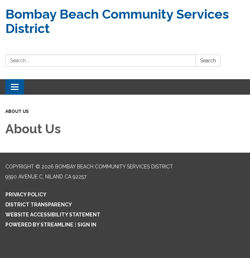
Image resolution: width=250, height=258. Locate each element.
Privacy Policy (26, 194)
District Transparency (38, 204)
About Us (17, 111)
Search (208, 60)
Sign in (86, 225)
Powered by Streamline (39, 225)
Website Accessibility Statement (52, 215)
